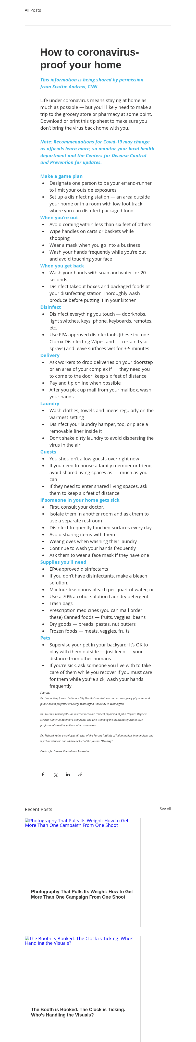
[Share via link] (80, 774)
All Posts (33, 10)
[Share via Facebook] (42, 774)
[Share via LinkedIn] (67, 774)
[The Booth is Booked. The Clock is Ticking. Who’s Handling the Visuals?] (82, 968)
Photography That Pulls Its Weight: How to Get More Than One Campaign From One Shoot (82, 894)
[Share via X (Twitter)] (55, 774)
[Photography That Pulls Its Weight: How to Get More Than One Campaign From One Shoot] (82, 850)
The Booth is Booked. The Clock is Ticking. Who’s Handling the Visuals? (78, 1012)
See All (165, 808)
